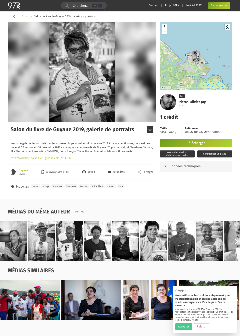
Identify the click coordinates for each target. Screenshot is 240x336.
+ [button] (165, 26)
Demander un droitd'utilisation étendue (177, 154)
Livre (120, 186)
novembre (53, 172)
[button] (236, 243)
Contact (153, 5)
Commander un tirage (214, 153)
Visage (46, 186)
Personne (57, 186)
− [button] (165, 31)
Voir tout (80, 211)
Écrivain (83, 186)
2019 (60, 172)
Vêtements (71, 186)
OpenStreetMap (195, 89)
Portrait (111, 186)
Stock (25, 16)
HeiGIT (208, 89)
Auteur (35, 186)
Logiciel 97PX (194, 5)
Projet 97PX (172, 5)
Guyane (23, 170)
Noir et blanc (97, 186)
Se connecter (219, 5)
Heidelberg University (222, 89)
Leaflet (183, 89)
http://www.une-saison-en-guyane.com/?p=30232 (41, 158)
